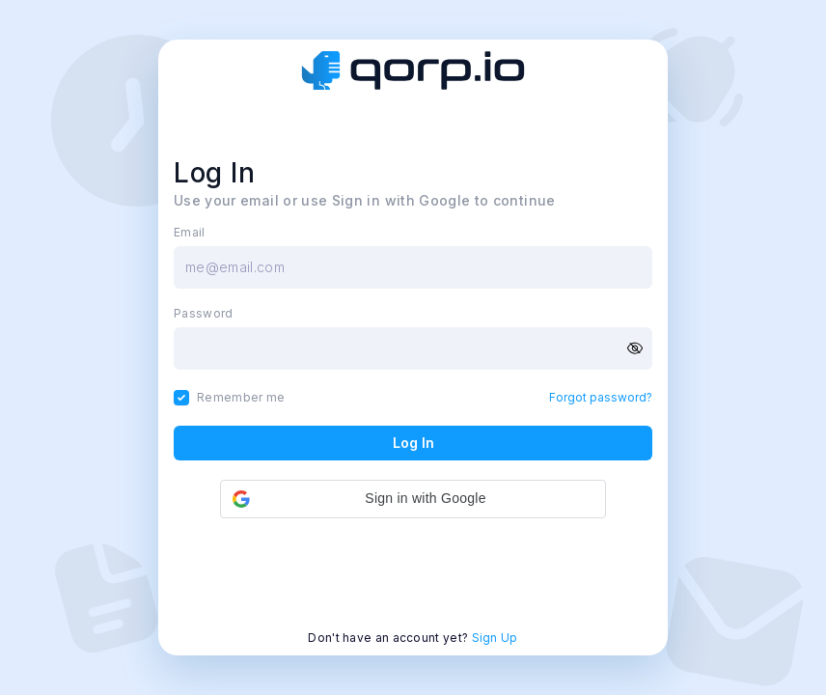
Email (190, 232)
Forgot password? (600, 397)
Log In (413, 442)
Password (203, 314)
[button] (413, 499)
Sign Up (495, 637)
